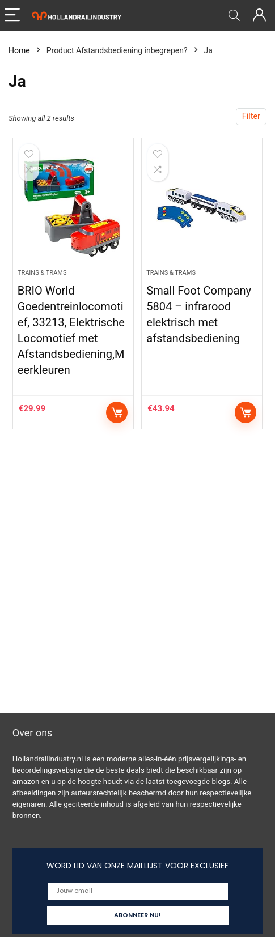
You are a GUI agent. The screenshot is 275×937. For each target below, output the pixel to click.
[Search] (234, 16)
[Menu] (13, 16)
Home (19, 50)
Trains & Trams (42, 272)
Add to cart (117, 412)
